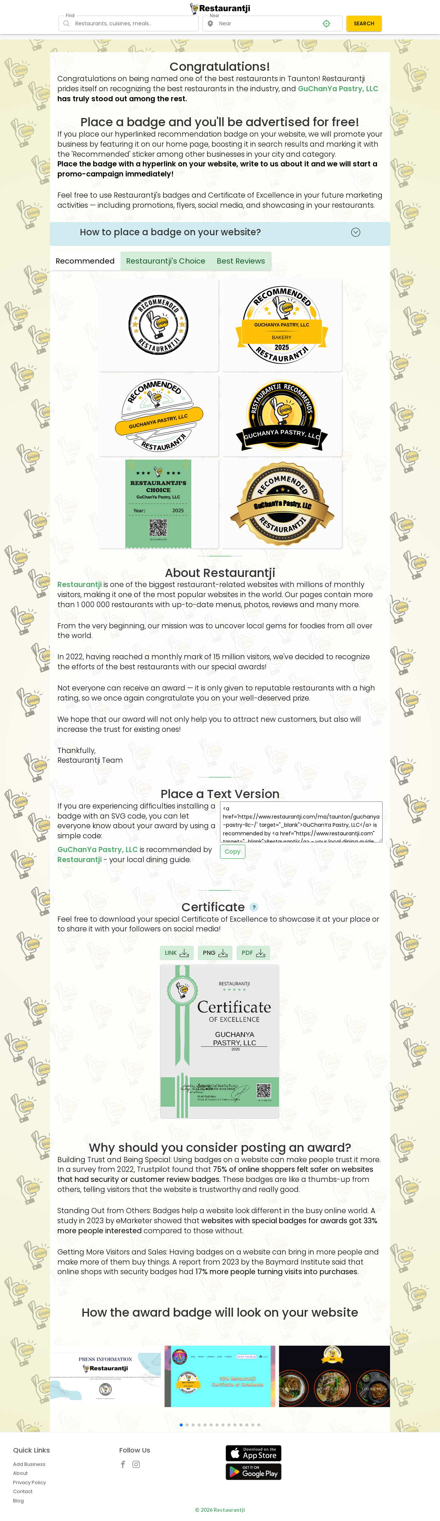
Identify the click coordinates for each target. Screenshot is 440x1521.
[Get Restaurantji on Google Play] (254, 1471)
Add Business (29, 1464)
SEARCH (364, 23)
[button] (181, 1424)
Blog (18, 1500)
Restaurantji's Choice (165, 261)
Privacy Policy (29, 1482)
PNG (215, 952)
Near (214, 15)
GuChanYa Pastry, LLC (338, 89)
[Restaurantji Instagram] (138, 1466)
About (20, 1473)
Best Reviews (241, 261)
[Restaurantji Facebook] (125, 1466)
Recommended (85, 261)
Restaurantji (79, 585)
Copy (233, 851)
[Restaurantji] (220, 8)
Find (70, 15)
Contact (22, 1491)
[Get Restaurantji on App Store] (254, 1453)
